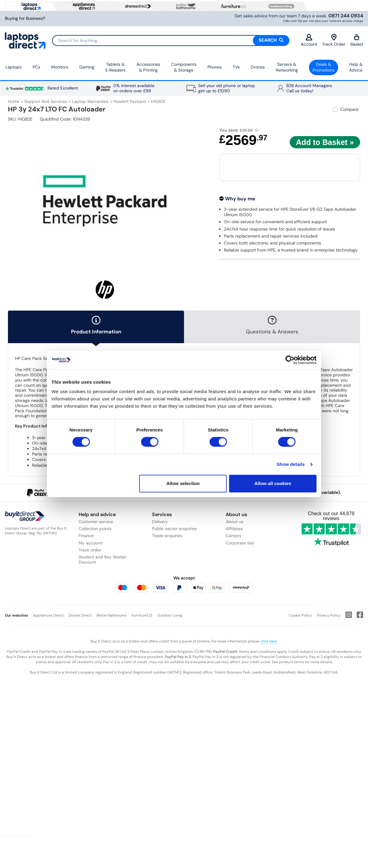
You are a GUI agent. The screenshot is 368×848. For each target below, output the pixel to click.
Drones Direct (80, 615)
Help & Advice (356, 67)
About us (234, 521)
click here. (269, 641)
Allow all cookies (272, 483)
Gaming (86, 67)
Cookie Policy (300, 615)
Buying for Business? (25, 18)
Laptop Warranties (90, 101)
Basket (356, 40)
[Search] (170, 40)
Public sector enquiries (174, 528)
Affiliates (234, 528)
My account (90, 543)
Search (271, 40)
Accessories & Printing (148, 67)
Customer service (96, 521)
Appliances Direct (48, 615)
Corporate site (240, 543)
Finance (86, 535)
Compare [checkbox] (349, 109)
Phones (214, 67)
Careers (233, 535)
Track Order (333, 40)
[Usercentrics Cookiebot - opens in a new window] (290, 359)
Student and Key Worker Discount (102, 559)
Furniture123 (142, 615)
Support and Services (45, 101)
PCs (36, 67)
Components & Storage (183, 67)
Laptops (13, 67)
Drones (258, 67)
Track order (90, 550)
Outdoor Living (169, 615)
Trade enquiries (167, 535)
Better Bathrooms (112, 615)
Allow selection (183, 483)
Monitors (59, 67)
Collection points (95, 528)
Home (13, 101)
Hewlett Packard (129, 101)
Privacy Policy (329, 615)
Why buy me (240, 198)
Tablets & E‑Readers (115, 67)
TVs (236, 67)
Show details (291, 464)
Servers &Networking (287, 67)
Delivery (160, 521)
